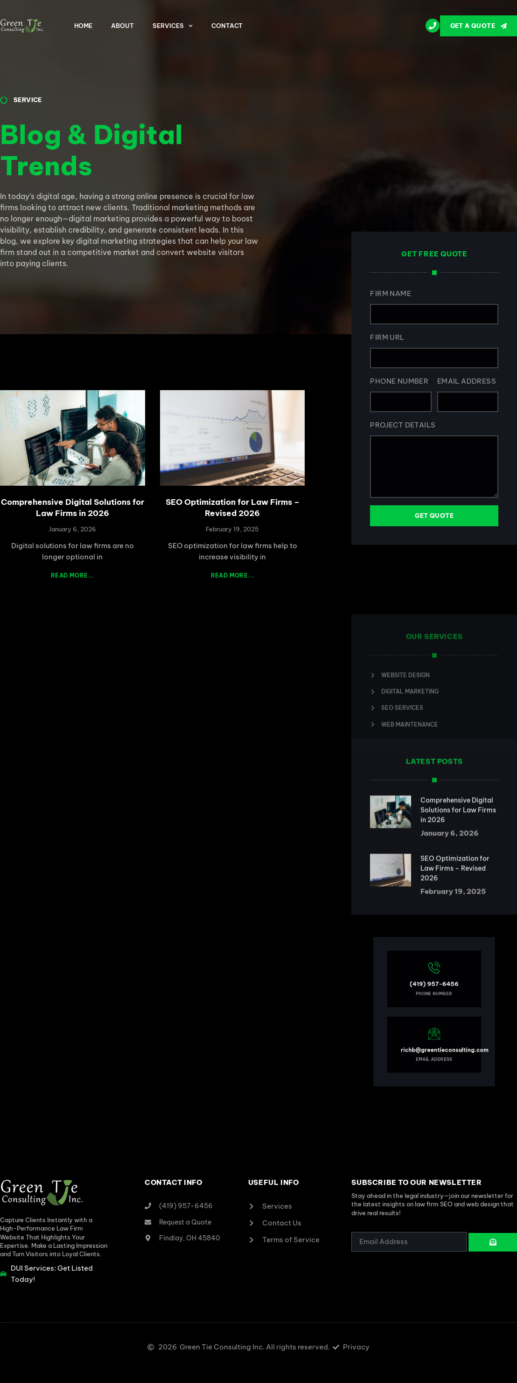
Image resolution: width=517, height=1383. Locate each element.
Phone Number (399, 381)
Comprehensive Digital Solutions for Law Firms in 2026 (72, 507)
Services (173, 26)
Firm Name (391, 293)
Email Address (467, 381)
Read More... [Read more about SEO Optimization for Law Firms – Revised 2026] (232, 575)
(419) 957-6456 (434, 997)
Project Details (403, 424)
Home (83, 25)
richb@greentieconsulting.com (440, 1032)
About (122, 25)
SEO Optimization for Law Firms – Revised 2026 (233, 507)
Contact (227, 25)
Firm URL (387, 337)
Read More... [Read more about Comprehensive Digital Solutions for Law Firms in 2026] (72, 575)
